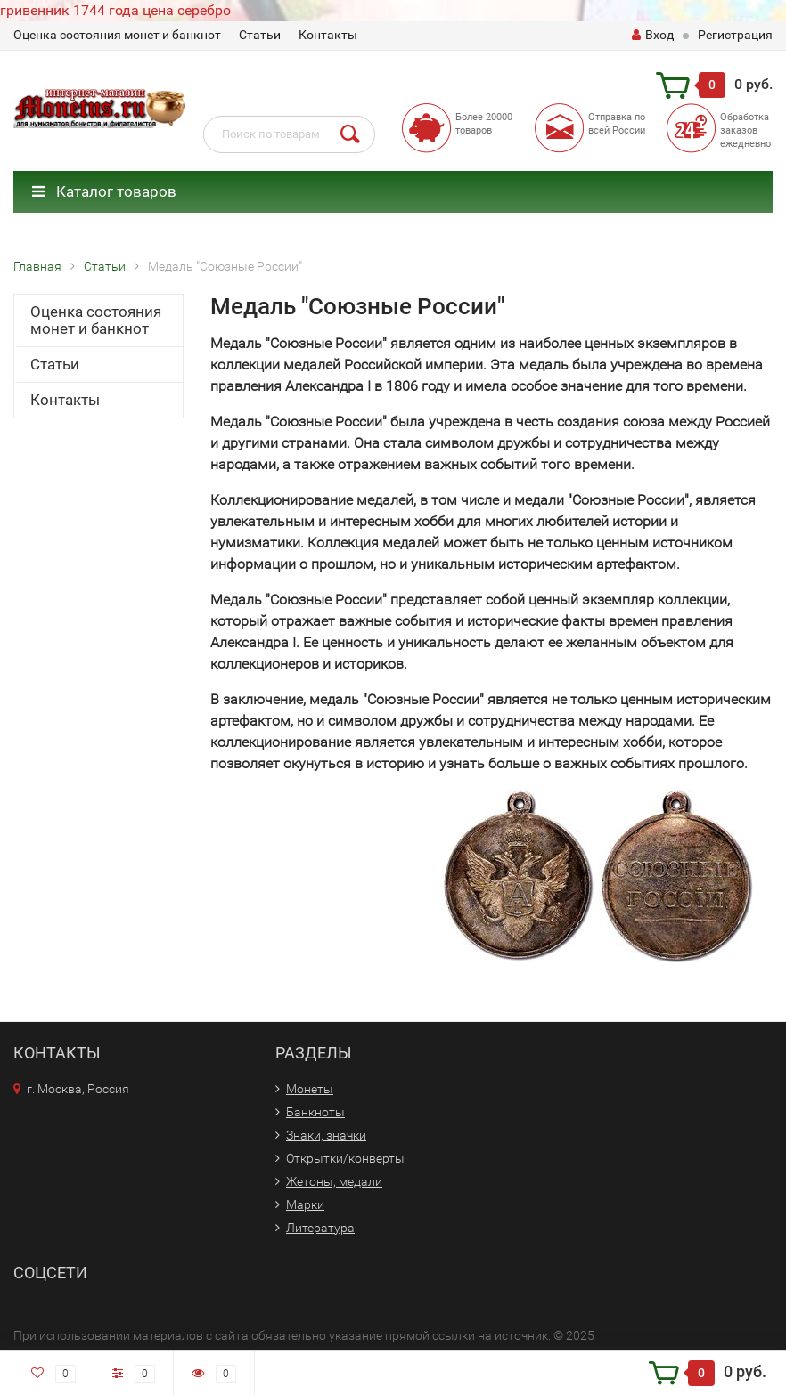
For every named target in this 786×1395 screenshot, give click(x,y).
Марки (305, 1204)
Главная (37, 266)
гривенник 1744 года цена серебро (115, 10)
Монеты (309, 1089)
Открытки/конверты (345, 1158)
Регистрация (735, 35)
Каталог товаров (104, 191)
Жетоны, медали (334, 1181)
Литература (320, 1228)
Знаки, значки (326, 1135)
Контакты (328, 35)
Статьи (260, 35)
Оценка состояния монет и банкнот (117, 35)
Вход (653, 35)
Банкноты (315, 1112)
